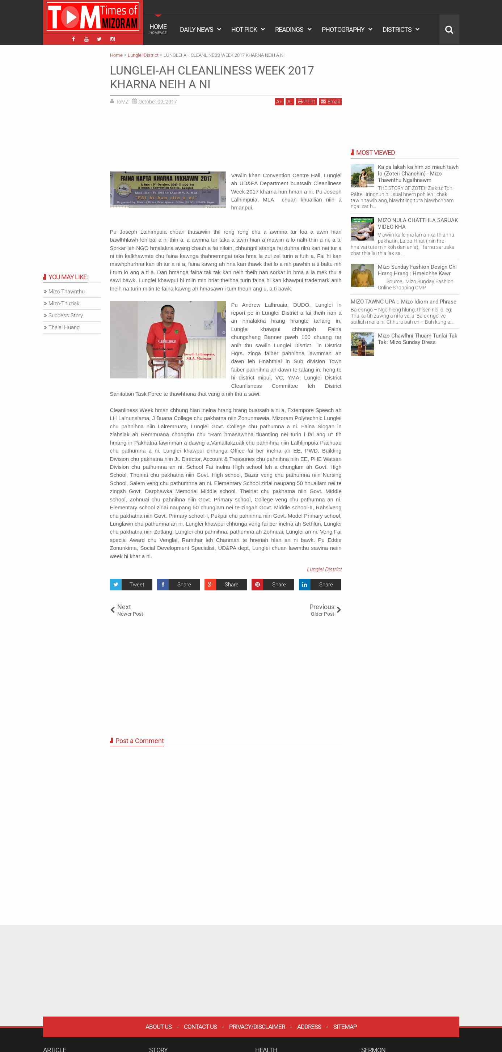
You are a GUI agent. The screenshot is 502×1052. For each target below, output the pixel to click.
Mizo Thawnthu (66, 291)
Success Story (65, 315)
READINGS (289, 29)
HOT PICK (244, 29)
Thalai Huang (64, 327)
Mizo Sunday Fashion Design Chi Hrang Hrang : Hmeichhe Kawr (417, 270)
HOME (158, 29)
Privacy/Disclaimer (257, 1026)
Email (330, 101)
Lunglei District (324, 569)
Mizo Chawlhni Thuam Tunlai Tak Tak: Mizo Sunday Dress (417, 338)
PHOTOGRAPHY (343, 29)
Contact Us (200, 1026)
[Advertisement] (226, 141)
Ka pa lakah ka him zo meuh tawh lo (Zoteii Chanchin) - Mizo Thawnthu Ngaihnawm (418, 173)
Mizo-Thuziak (63, 303)
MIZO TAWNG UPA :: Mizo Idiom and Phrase (403, 301)
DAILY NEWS (196, 29)
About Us (158, 1026)
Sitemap (345, 1026)
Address (309, 1026)
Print (306, 101)
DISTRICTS (397, 29)
